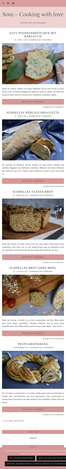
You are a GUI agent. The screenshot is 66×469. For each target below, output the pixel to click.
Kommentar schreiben (40, 40)
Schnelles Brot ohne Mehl (33, 267)
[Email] (13, 3)
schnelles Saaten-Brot (33, 191)
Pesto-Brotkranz (33, 344)
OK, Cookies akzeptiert (21, 458)
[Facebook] (8, 3)
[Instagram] (3, 3)
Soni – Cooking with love (33, 14)
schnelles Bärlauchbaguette (33, 112)
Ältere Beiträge (13, 421)
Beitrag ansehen (33, 102)
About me (33, 438)
